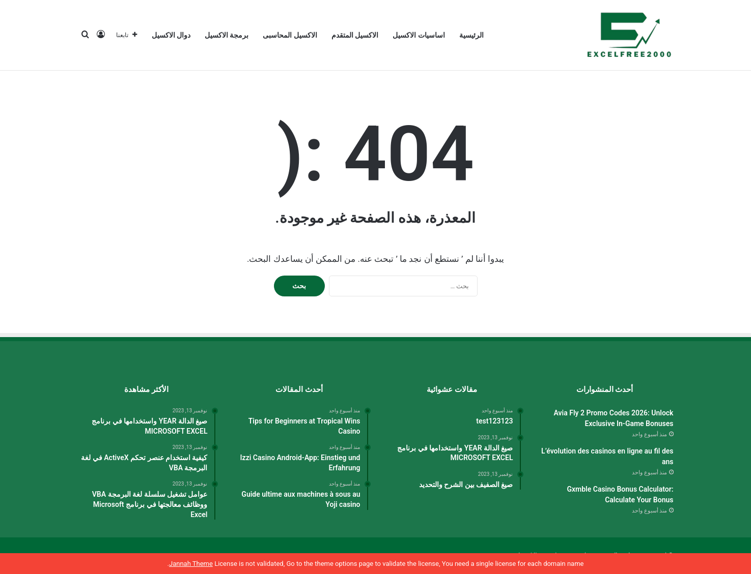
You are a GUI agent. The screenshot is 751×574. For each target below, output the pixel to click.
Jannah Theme (191, 563)
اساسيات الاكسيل (418, 35)
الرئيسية (471, 35)
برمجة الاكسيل (226, 35)
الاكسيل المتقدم (354, 35)
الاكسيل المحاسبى (290, 35)
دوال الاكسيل (171, 35)
